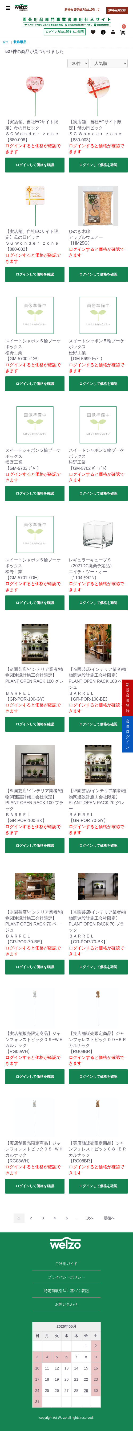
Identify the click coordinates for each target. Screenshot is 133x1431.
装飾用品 (19, 42)
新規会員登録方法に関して (82, 9)
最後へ (109, 1218)
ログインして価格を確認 (35, 165)
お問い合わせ (66, 1304)
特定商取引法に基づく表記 (66, 1291)
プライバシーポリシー (66, 1277)
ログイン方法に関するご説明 (65, 31)
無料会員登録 (117, 10)
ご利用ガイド (66, 1263)
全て (6, 42)
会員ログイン (128, 734)
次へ (90, 1218)
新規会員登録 (128, 697)
